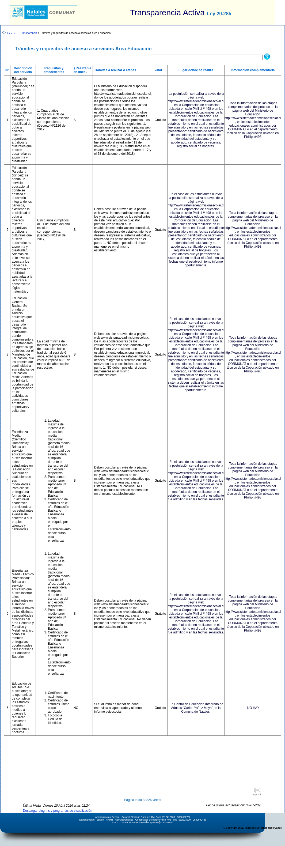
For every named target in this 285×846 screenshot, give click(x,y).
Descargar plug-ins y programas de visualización (57, 811)
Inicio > (11, 33)
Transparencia (28, 33)
